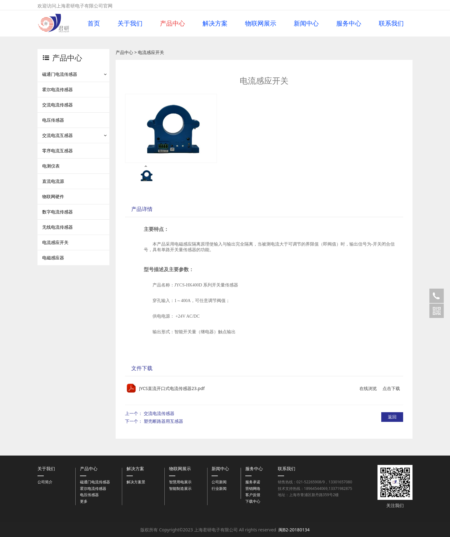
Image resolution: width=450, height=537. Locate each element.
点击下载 (391, 388)
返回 (392, 417)
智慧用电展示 (180, 482)
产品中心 (172, 23)
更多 (84, 501)
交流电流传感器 (57, 105)
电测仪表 (51, 166)
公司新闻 (219, 482)
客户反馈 (252, 494)
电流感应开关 (55, 242)
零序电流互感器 (57, 151)
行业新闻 (219, 488)
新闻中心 (306, 23)
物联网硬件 (53, 196)
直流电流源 (53, 181)
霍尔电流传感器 (57, 89)
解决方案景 (136, 482)
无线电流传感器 (57, 227)
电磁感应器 (53, 258)
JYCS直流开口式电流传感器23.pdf (172, 388)
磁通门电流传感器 (59, 74)
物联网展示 (260, 23)
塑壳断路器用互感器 (163, 421)
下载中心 (252, 501)
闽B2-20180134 (294, 530)
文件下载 (141, 368)
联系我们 (391, 23)
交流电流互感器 (57, 135)
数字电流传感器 (57, 212)
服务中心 (348, 23)
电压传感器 (53, 120)
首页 (94, 23)
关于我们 (130, 23)
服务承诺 (252, 482)
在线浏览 (368, 388)
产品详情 (141, 208)
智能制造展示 (180, 488)
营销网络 (252, 488)
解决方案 (215, 23)
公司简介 (45, 482)
